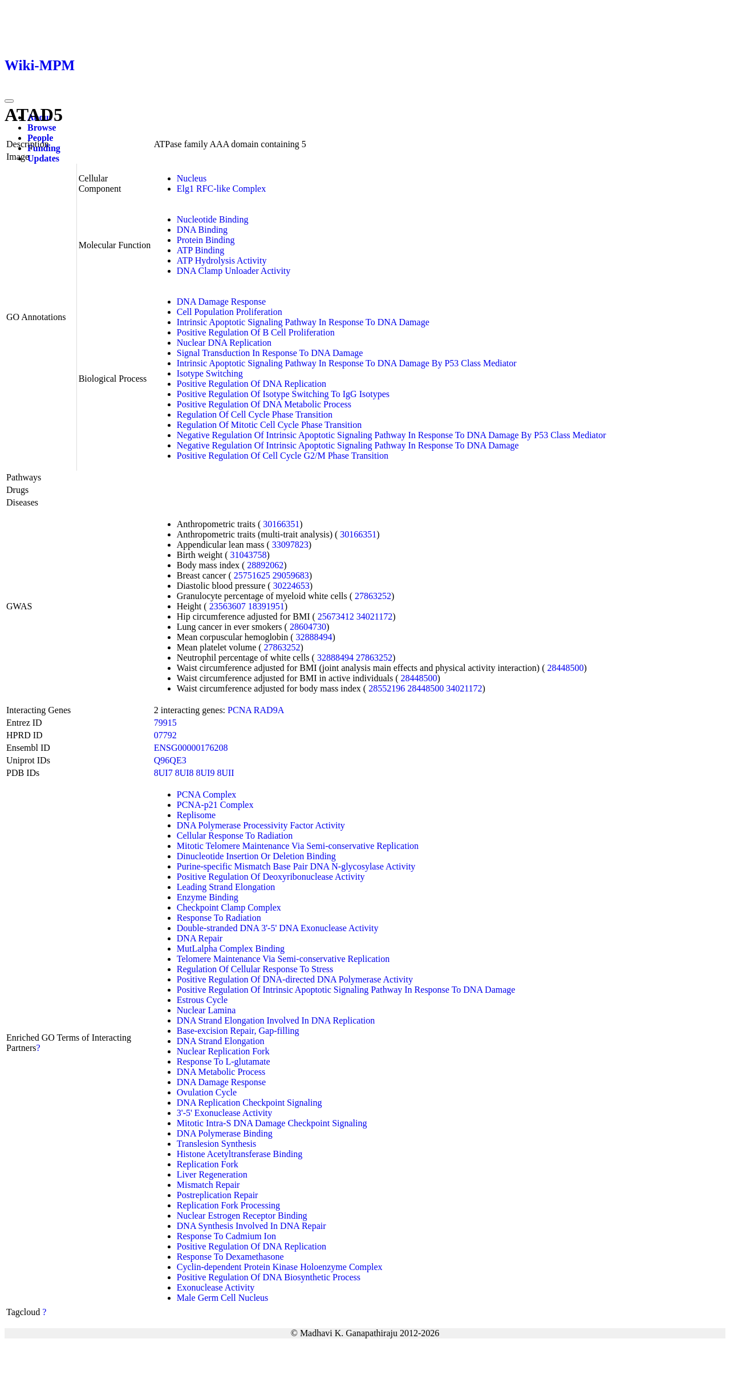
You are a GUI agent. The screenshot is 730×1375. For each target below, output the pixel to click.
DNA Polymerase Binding (225, 1133)
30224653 (291, 586)
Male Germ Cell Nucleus (222, 1298)
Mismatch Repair (208, 1185)
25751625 (252, 575)
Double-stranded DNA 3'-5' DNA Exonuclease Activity (278, 928)
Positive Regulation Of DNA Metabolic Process (264, 404)
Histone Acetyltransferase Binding (239, 1154)
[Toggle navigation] (9, 101)
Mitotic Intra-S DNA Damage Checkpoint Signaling (272, 1123)
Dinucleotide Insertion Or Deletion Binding (256, 856)
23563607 (227, 606)
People (40, 138)
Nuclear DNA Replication (224, 342)
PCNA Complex (206, 794)
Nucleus (191, 178)
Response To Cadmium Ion (226, 1236)
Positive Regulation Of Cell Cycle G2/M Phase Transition (282, 455)
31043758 (248, 555)
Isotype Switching (210, 373)
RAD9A (269, 710)
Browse (41, 127)
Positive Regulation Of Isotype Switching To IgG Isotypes (283, 394)
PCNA (240, 710)
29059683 (291, 575)
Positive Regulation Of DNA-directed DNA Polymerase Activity (295, 979)
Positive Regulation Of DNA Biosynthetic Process (268, 1277)
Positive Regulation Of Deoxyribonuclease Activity (271, 876)
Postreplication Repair (217, 1195)
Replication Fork (207, 1164)
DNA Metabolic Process (221, 1072)
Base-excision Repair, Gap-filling (238, 1031)
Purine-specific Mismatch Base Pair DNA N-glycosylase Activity (296, 866)
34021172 (374, 616)
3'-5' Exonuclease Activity (225, 1113)
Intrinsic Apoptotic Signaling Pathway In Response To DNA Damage (303, 322)
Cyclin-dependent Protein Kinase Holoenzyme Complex (280, 1267)
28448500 (566, 668)
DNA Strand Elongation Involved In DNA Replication (276, 1020)
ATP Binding (200, 250)
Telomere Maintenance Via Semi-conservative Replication (283, 959)
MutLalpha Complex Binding (231, 948)
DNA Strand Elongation (221, 1041)
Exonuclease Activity (215, 1287)
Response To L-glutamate (223, 1061)
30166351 (281, 524)
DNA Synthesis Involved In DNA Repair (251, 1226)
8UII (225, 773)
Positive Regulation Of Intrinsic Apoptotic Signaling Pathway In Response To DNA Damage (346, 989)
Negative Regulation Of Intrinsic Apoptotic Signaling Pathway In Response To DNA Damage (348, 445)
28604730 (308, 627)
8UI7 (163, 773)
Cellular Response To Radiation (235, 835)
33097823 (290, 544)
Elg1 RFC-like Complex (221, 188)
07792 (165, 735)
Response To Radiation (219, 918)
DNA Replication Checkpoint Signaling (249, 1102)
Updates (43, 158)
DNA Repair (199, 938)
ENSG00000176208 (191, 748)
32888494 (314, 637)
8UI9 (205, 773)
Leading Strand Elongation (226, 887)
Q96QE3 (170, 760)
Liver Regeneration (212, 1174)
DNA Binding (202, 229)
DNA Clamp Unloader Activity (234, 271)
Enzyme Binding (207, 897)
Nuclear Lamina (206, 1010)
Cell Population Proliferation (229, 312)
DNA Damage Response (221, 301)
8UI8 (184, 773)
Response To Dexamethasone (230, 1256)
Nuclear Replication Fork (223, 1051)
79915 (165, 722)
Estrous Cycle (202, 1000)
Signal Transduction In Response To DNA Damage (270, 353)
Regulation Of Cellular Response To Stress (255, 969)
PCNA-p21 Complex (215, 805)
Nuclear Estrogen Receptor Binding (242, 1215)
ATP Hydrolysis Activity (222, 260)
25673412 (336, 616)
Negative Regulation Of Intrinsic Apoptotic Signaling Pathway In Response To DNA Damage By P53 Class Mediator (391, 435)
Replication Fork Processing (228, 1205)
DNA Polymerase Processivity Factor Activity (261, 825)
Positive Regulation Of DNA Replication (251, 384)
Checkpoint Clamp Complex (229, 907)
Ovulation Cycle (207, 1092)
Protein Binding (206, 240)
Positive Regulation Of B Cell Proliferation (256, 332)
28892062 (265, 565)
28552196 (386, 688)
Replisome (196, 815)
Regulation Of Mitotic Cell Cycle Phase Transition (269, 425)
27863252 (373, 596)
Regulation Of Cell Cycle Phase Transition (254, 414)
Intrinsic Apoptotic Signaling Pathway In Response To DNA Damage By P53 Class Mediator (347, 363)
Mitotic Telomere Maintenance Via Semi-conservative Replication (298, 846)
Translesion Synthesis (216, 1143)
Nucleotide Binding (213, 219)
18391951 (266, 606)
